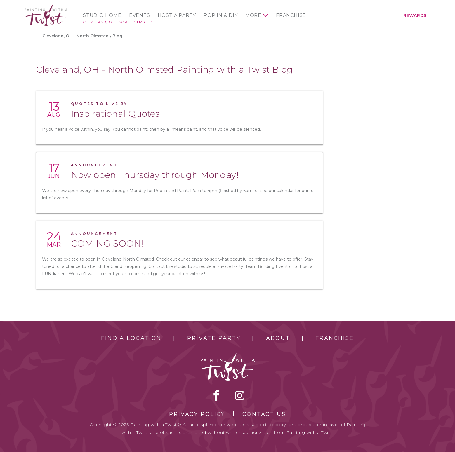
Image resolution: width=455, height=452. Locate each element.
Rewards (414, 15)
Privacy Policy (197, 414)
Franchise (291, 15)
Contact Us (264, 414)
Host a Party (177, 15)
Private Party (213, 338)
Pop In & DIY (221, 15)
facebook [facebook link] (216, 395)
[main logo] (46, 7)
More (253, 15)
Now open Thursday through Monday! (155, 175)
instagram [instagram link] (239, 395)
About (278, 338)
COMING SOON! (107, 243)
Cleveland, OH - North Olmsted (117, 22)
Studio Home (102, 15)
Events (139, 15)
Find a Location (131, 338)
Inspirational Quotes (115, 113)
